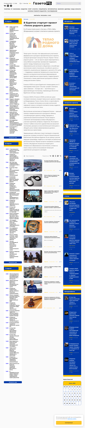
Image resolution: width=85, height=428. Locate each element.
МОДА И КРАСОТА (76, 9)
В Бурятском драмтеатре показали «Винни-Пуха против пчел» (74, 315)
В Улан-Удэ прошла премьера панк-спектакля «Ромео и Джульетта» (74, 300)
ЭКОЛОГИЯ (61, 9)
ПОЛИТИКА (7, 9)
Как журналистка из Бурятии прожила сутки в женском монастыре (74, 223)
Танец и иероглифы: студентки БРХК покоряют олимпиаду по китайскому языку (51, 192)
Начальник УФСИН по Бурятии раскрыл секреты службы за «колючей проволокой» (74, 144)
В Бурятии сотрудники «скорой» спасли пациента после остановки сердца (52, 282)
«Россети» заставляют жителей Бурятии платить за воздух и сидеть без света (74, 206)
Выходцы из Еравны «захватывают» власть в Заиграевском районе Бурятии (73, 112)
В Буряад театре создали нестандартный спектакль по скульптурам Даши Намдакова (74, 331)
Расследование (72, 212)
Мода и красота (72, 245)
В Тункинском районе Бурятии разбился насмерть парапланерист (52, 207)
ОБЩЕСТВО (24, 9)
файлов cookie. (71, 418)
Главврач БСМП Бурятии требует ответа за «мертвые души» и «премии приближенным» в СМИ (74, 273)
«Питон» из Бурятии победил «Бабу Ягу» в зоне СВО (52, 267)
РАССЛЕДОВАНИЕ (52, 11)
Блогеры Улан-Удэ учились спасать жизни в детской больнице (52, 252)
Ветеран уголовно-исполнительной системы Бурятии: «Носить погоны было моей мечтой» (74, 178)
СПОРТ (30, 9)
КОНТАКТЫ (37, 15)
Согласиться (69, 422)
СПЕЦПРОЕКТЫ (43, 9)
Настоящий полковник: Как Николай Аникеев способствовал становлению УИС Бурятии (74, 161)
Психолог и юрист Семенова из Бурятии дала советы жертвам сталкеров (74, 257)
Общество (46, 231)
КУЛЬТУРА (35, 9)
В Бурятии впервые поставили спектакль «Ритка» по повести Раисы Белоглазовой (73, 363)
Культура (26, 19)
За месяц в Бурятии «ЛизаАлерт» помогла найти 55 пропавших (52, 222)
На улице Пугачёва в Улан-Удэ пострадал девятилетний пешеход (52, 161)
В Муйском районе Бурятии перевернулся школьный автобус (52, 237)
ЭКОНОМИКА (16, 9)
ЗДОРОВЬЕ (67, 9)
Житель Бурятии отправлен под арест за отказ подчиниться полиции (51, 176)
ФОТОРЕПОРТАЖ (52, 9)
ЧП (11, 9)
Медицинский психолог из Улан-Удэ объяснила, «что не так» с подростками (74, 128)
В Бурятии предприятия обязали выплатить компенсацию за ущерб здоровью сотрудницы (52, 298)
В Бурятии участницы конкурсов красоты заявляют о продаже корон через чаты (74, 239)
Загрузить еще (13, 137)
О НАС (49, 15)
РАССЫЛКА (44, 15)
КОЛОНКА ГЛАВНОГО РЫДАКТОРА (37, 11)
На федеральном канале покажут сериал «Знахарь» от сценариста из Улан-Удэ (74, 347)
